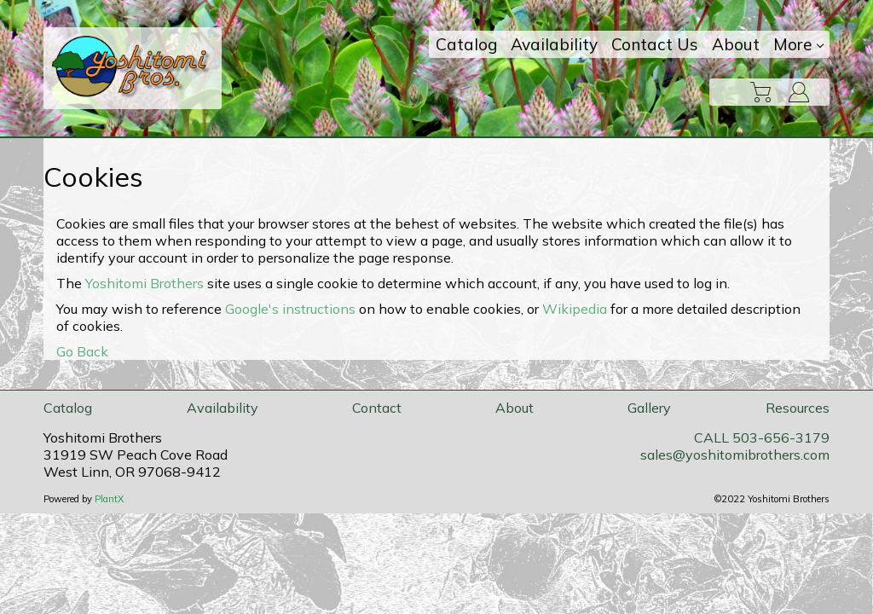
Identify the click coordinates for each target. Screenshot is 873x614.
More (798, 44)
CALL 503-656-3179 (762, 437)
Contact (377, 407)
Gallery (649, 407)
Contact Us (654, 44)
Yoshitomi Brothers (144, 283)
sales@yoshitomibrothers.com (735, 454)
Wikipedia (574, 308)
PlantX (109, 499)
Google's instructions (290, 308)
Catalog (466, 44)
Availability (554, 44)
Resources (798, 407)
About (736, 44)
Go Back (82, 351)
